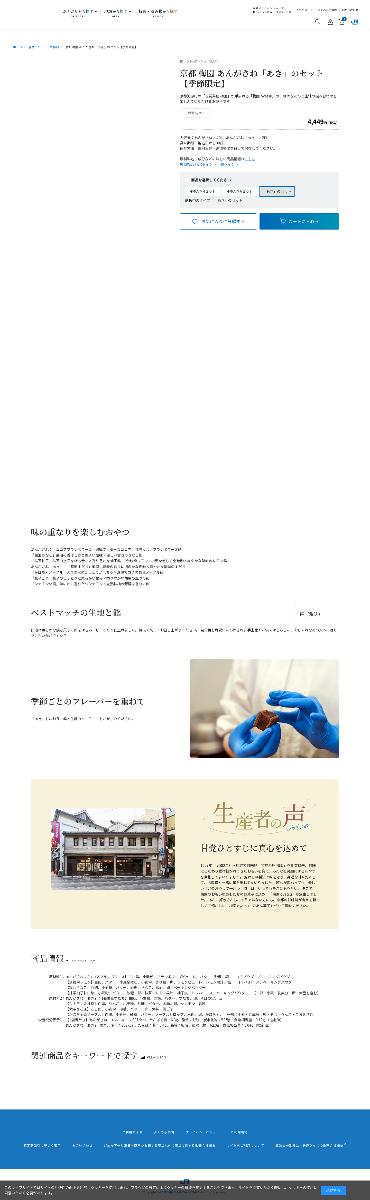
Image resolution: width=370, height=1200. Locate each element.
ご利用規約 (239, 1132)
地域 (116, 13)
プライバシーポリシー (202, 1132)
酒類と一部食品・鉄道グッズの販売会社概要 (309, 1145)
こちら (250, 158)
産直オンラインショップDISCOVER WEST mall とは (272, 10)
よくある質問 (164, 1132)
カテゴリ (78, 13)
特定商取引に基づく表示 (42, 1145)
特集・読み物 (158, 13)
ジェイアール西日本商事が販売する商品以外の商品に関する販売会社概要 (160, 1145)
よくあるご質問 (327, 10)
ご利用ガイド (304, 10)
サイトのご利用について (245, 1145)
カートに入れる (303, 221)
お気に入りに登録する (223, 221)
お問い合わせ (349, 10)
